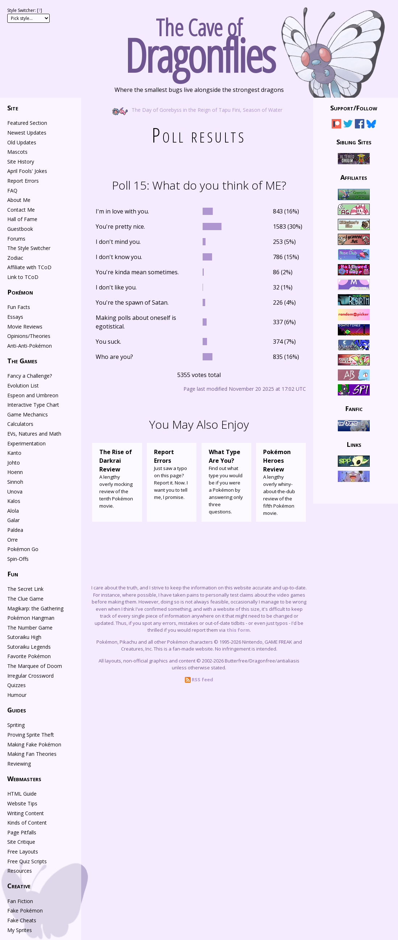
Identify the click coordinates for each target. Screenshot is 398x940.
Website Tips (22, 803)
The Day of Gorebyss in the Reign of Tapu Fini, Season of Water (199, 109)
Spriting (16, 724)
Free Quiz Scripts (27, 861)
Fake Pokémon (25, 910)
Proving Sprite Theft (30, 734)
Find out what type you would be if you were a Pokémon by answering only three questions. (226, 481)
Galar (13, 520)
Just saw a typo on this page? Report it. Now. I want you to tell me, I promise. (172, 474)
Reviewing (19, 763)
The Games (22, 360)
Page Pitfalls (21, 832)
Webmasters (24, 778)
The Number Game (30, 627)
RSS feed (199, 679)
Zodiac (15, 257)
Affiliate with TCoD (29, 267)
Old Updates (21, 142)
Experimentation (26, 443)
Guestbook (20, 228)
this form (238, 630)
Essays (15, 316)
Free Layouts (22, 851)
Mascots (17, 151)
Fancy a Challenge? (29, 375)
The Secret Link (25, 588)
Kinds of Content (27, 822)
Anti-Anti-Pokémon (29, 345)
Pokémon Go (22, 549)
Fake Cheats (21, 920)
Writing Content (25, 813)
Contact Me (21, 209)
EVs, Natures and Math (34, 433)
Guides (16, 710)
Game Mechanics (27, 414)
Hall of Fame (22, 219)
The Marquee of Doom (34, 665)
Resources (19, 870)
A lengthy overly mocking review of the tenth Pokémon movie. (117, 478)
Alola (13, 510)
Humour (16, 694)
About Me (18, 199)
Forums (16, 238)
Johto (13, 462)
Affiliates (353, 177)
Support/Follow (353, 107)
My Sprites (19, 930)
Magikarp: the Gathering (35, 608)
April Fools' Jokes (27, 171)
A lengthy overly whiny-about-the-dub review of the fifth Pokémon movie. (281, 482)
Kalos (13, 500)
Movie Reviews (24, 326)
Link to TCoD (22, 277)
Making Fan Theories (32, 753)
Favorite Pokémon (29, 656)
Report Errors (23, 180)
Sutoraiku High (24, 637)
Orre (12, 539)
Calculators (20, 423)
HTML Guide (22, 793)
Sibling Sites (354, 141)
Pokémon (20, 292)
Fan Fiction (20, 901)
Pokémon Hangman (30, 617)
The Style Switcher (28, 248)
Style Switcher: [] (24, 10)
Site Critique (21, 841)
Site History (20, 161)
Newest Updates (26, 132)
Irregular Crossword (30, 675)
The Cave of (199, 43)
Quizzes (16, 685)
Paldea (15, 529)
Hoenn (15, 472)
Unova (14, 491)
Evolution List (23, 385)
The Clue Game (25, 598)
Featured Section (27, 122)
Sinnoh (15, 481)
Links (354, 444)
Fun (12, 573)
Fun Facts (18, 307)
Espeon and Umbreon (32, 395)
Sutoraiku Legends (29, 646)
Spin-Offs (18, 558)
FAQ (12, 190)
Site (12, 107)
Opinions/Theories (28, 336)
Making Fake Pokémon (34, 744)
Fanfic (353, 408)
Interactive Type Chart (33, 404)
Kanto (14, 452)
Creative (18, 885)
